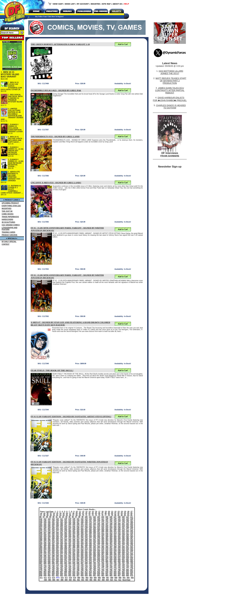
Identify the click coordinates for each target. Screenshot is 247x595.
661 (123, 559)
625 (69, 558)
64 (63, 515)
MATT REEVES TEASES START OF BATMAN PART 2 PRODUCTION (171, 80)
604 (78, 556)
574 (49, 554)
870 (131, 575)
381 (106, 538)
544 (115, 550)
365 (41, 538)
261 (86, 529)
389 (45, 540)
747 (98, 566)
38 (73, 513)
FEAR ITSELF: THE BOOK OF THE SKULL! (52, 370)
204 (41, 526)
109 (123, 517)
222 (115, 526)
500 (123, 547)
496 (106, 547)
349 (69, 536)
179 (127, 522)
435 (45, 543)
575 (53, 554)
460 (53, 545)
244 (111, 527)
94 (66, 517)
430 (119, 542)
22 (115, 511)
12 (83, 511)
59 (47, 515)
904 (86, 580)
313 (111, 533)
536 (82, 550)
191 (82, 524)
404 (106, 540)
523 (123, 549)
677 (94, 561)
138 (53, 520)
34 (60, 513)
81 (118, 515)
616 (127, 556)
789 (82, 570)
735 (49, 566)
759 (53, 568)
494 (98, 547)
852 (57, 575)
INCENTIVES (6, 208)
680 (106, 561)
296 (41, 533)
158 (41, 522)
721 (86, 565)
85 (131, 515)
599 (57, 556)
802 (41, 572)
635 (111, 558)
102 (94, 517)
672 (74, 561)
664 (41, 561)
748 (102, 566)
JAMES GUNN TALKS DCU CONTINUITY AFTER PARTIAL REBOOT (169, 90)
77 (105, 515)
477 (123, 545)
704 (111, 563)
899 (66, 580)
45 (96, 513)
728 (115, 565)
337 (115, 535)
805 (53, 572)
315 (119, 533)
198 (111, 524)
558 (78, 552)
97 (76, 517)
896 (53, 580)
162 (57, 522)
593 (127, 554)
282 (78, 531)
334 (102, 535)
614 (119, 556)
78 (109, 515)
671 (69, 561)
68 (76, 515)
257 (69, 529)
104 (102, 517)
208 (57, 526)
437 (53, 543)
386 (127, 538)
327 (74, 535)
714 (57, 565)
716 (65, 565)
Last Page (49, 511)
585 (94, 554)
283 (82, 531)
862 (98, 575)
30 (47, 513)
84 (128, 515)
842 (111, 574)
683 (119, 561)
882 (87, 578)
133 (127, 519)
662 (127, 559)
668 (57, 561)
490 (82, 547)
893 (132, 578)
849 (45, 575)
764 (74, 568)
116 (57, 519)
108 (119, 517)
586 (98, 554)
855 (69, 575)
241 (98, 527)
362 (123, 536)
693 (65, 563)
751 (115, 566)
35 (63, 513)
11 (80, 511)
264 (98, 529)
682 (115, 561)
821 (119, 572)
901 (74, 580)
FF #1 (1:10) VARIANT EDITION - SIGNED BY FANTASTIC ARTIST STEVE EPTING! (71, 416)
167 (78, 522)
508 (61, 549)
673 (78, 561)
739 (65, 566)
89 (50, 517)
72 (89, 515)
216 (90, 526)
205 (45, 526)
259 (78, 529)
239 (90, 527)
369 (57, 538)
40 (80, 513)
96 (73, 517)
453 (119, 543)
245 (115, 527)
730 (123, 565)
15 (93, 511)
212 (74, 526)
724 (98, 565)
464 (69, 545)
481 (45, 547)
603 (74, 556)
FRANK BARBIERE (169, 156)
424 (94, 542)
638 (123, 558)
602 (69, 556)
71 (86, 515)
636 (115, 558)
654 (94, 559)
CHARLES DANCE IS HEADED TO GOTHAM (171, 106)
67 (73, 515)
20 (109, 511)
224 (123, 526)
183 (49, 524)
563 (98, 552)
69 (80, 515)
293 (123, 531)
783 (57, 570)
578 (65, 554)
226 (131, 526)
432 (127, 542)
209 (61, 526)
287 (98, 531)
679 (102, 561)
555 (65, 552)
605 (82, 556)
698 (86, 563)
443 (78, 543)
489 (78, 547)
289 (106, 531)
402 (98, 540)
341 (131, 535)
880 (78, 578)
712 (49, 565)
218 (98, 526)
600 (61, 556)
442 (74, 543)
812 (82, 572)
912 (119, 580)
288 (102, 531)
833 (74, 574)
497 (111, 547)
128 (106, 519)
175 (111, 522)
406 (115, 540)
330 (86, 535)
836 (86, 574)
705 (115, 563)
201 (123, 524)
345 (53, 536)
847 (131, 574)
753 (123, 566)
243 (106, 527)
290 (111, 531)
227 (41, 527)
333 (98, 535)
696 (78, 563)
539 (94, 550)
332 (94, 535)
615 (123, 556)
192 (86, 524)
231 (57, 527)
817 (102, 572)
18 (102, 511)
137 (49, 520)
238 (86, 527)
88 (47, 517)
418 (69, 542)
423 (90, 542)
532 (65, 550)
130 (115, 519)
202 (127, 524)
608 (94, 556)
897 (58, 580)
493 (94, 547)
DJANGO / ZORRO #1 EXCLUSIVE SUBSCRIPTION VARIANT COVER (15, 128)
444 (82, 543)
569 (123, 552)
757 (45, 568)
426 (102, 542)
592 (123, 554)
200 (119, 524)
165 (69, 522)
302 (65, 533)
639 (127, 558)
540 (98, 550)
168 (82, 522)
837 (90, 574)
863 (102, 575)
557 (74, 552)
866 (115, 575)
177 (119, 522)
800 (127, 570)
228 (45, 527)
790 (86, 570)
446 (90, 543)
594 (131, 554)
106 (111, 517)
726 (106, 565)
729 (119, 565)
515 (90, 549)
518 (102, 549)
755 (131, 566)
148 (94, 520)
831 (65, 574)
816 (98, 572)
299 (53, 533)
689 (49, 563)
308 (90, 533)
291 (115, 531)
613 (115, 556)
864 (106, 575)
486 (65, 547)
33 (57, 513)
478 (127, 545)
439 (61, 543)
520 (111, 549)
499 (119, 547)
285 (90, 531)
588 (106, 554)
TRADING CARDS (8, 232)
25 (125, 511)
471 (98, 545)
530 (57, 550)
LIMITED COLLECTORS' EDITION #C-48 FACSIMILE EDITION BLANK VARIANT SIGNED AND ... (12, 114)
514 (86, 549)
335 (106, 535)
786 (69, 570)
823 (127, 572)
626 (74, 558)
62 (57, 515)
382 (111, 538)
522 (119, 549)
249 (131, 527)
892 (128, 578)
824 (131, 572)
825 (41, 574)
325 (65, 535)
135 (41, 520)
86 (40, 517)
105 (106, 517)
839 (98, 574)
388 (41, 540)
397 (78, 540)
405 (111, 540)
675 (86, 561)
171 (94, 522)
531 (61, 550)
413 (49, 542)
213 (78, 526)
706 (119, 563)
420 (78, 542)
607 (90, 556)
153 (115, 520)
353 (86, 536)
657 (106, 559)
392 (57, 540)
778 (131, 568)
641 (41, 559)
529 (53, 550)
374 (78, 538)
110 (127, 517)
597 (49, 556)
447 (94, 543)
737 (57, 566)
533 (69, 550)
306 (82, 533)
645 (57, 559)
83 (125, 515)
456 (131, 543)
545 (119, 550)
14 (89, 511)
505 (49, 549)
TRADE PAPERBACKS (10, 217)
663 (131, 559)
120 (74, 519)
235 (74, 527)
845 (123, 574)
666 (49, 561)
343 (45, 536)
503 (41, 549)
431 (123, 542)
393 (61, 540)
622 (57, 558)
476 (119, 545)
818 (106, 572)
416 (61, 542)
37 (70, 513)
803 (45, 572)
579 (69, 554)
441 (69, 543)
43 (89, 513)
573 (45, 554)
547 (127, 550)
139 (57, 520)
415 (57, 542)
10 (77, 511)
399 (86, 540)
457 (41, 545)
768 (90, 568)
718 (74, 565)
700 (94, 563)
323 (57, 535)
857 (78, 575)
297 (45, 533)
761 (61, 568)
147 (90, 520)
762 (65, 568)
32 (54, 513)
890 (120, 578)
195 (98, 524)
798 (119, 570)
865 (111, 575)
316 (123, 533)
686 (131, 561)
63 (60, 515)
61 (54, 515)
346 (57, 536)
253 (53, 529)
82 (122, 515)
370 (61, 538)
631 (94, 558)
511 (74, 549)
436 (49, 543)
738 (61, 566)
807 (61, 572)
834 (78, 574)
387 (131, 538)
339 (123, 535)
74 (96, 515)
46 (99, 513)
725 (102, 565)
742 (78, 566)
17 (99, 511)
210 (65, 526)
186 (61, 524)
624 (65, 558)
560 (86, 552)
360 (115, 536)
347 (61, 536)
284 (86, 531)
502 (131, 547)
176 (115, 522)
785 (65, 570)
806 (57, 572)
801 (131, 570)
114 (49, 519)
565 (106, 552)
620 (49, 558)
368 (53, 538)
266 (106, 529)
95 (69, 517)
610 (102, 556)
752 (119, 566)
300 (57, 533)
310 (98, 533)
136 (45, 520)
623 (61, 558)
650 (78, 559)
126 (98, 519)
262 (90, 529)
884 (95, 578)
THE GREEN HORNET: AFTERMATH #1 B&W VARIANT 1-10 (60, 44)
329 (82, 535)
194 (94, 524)
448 (98, 543)
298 (49, 533)
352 (82, 536)
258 (74, 529)
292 (119, 531)
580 (74, 554)
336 (111, 535)
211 (69, 526)
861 (94, 575)
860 (90, 575)
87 (44, 517)
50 (112, 513)
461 (57, 545)
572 (41, 554)
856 (74, 575)
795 (106, 570)
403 (102, 540)
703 (106, 563)
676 (90, 561)
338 (119, 535)
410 (131, 540)
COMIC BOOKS (8, 214)
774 (115, 568)
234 (69, 527)
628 (82, 558)
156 (127, 520)
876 (62, 578)
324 (61, 535)
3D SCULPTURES (8, 222)
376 (86, 538)
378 (94, 538)
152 (111, 520)
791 (90, 570)
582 (82, 554)
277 (57, 531)
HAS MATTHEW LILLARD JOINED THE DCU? (171, 72)
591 (119, 554)
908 (103, 580)
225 (127, 526)
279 (65, 531)
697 (82, 563)
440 (65, 543)
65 (67, 515)
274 (45, 531)
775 (119, 568)
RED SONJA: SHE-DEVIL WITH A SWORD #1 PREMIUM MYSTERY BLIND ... (15, 99)
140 (61, 520)
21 (112, 511)
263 (94, 529)
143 (74, 520)
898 (62, 580)
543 (111, 550)
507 (57, 549)
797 (115, 570)
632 (98, 558)
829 (57, 574)
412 (45, 542)
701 (98, 563)
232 (61, 527)
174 (106, 522)
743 (82, 566)
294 (127, 531)
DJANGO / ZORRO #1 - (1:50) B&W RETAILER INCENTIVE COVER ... (15, 162)
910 (111, 580)
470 (94, 545)
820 (115, 572)
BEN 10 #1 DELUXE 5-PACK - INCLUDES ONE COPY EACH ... (15, 139)
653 (90, 559)
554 (61, 552)
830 (61, 574)
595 (41, 556)
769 (94, 568)
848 (41, 575)
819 (111, 572)
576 (57, 554)
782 (53, 570)
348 (65, 536)
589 (111, 554)
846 (127, 574)
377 (90, 538)
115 (53, 519)
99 (82, 517)
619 (45, 558)
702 (102, 563)
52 (118, 513)
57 (41, 515)
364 (131, 536)
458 (45, 545)
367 (49, 538)
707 (123, 563)
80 (115, 515)
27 (131, 511)
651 (82, 559)
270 (123, 529)
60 (51, 515)
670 (65, 561)
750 (111, 566)
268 (115, 529)
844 (119, 574)
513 (82, 549)
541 (102, 550)
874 (53, 578)
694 (69, 563)
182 (45, 524)
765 (78, 568)
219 (102, 526)
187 (65, 524)
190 (78, 524)
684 (123, 561)
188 (69, 524)
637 (119, 558)
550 (45, 552)
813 (86, 572)
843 (115, 574)
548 (131, 550)
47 (102, 513)
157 (131, 520)
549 (41, 552)
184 (53, 524)
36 (67, 513)
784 (61, 570)
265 (102, 529)
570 (127, 552)
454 (123, 543)
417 (65, 542)
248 (127, 527)
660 (119, 559)
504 (45, 549)
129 (111, 519)
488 (74, 547)
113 (45, 519)
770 (98, 568)
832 (69, 574)
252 (49, 529)
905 (90, 580)
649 (74, 559)
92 (60, 517)
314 (115, 533)
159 (45, 522)
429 (115, 542)
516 (94, 549)
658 (111, 559)
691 (57, 563)
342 (41, 536)
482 (49, 547)
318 (131, 533)
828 (53, 574)
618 (41, 558)
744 (86, 566)
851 (53, 575)
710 (41, 565)
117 (61, 519)
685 (127, 561)
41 (83, 513)
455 (127, 543)
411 (41, 542)
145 (82, 520)
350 (74, 536)
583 (86, 554)
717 (69, 565)
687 (41, 563)
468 (86, 545)
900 (70, 580)
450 (106, 543)
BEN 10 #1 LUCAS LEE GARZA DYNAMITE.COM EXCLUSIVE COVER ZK (11, 85)
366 (45, 538)
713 (53, 565)
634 (106, 558)
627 (78, 558)
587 (102, 554)
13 (86, 511)
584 (90, 554)
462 (61, 545)
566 (111, 552)
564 (102, 552)
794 (102, 570)
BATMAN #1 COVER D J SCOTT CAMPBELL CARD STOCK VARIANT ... (12, 189)
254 (57, 529)
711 (45, 565)
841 (106, 574)
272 (131, 529)
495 (102, 547)
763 (69, 568)
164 (65, 522)
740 (69, 566)
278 (61, 531)
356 (98, 536)
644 (53, 559)
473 (106, 545)
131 (119, 519)
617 (131, 556)
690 (53, 563)
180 (131, 522)
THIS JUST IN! (7, 211)
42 (86, 513)
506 (53, 549)
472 (102, 545)
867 (119, 575)
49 (109, 513)
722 (90, 565)
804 (49, 572)
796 (111, 570)
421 (82, 542)
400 (90, 540)
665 (45, 561)
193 (90, 524)
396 (74, 540)
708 (127, 563)
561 (90, 552)
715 (61, 565)
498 (115, 547)
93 (63, 517)
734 (45, 566)
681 (111, 561)
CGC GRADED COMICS (11, 225)
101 (90, 517)
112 (41, 519)
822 (123, 572)
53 (122, 513)
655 (98, 559)
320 (45, 535)
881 (82, 578)
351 (78, 536)
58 (44, 515)
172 (98, 522)
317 (127, 533)
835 (82, 574)
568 (119, 552)
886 (103, 578)
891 (124, 578)
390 (49, 540)
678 (98, 561)
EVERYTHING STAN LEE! (11, 206)
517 (98, 549)
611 (106, 556)
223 (119, 526)
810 (74, 572)
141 (65, 520)
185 (57, 524)
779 (41, 570)
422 (86, 542)
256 (65, 529)
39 (76, 513)
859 (86, 575)
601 (65, 556)
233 (65, 527)
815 (94, 572)
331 (90, 535)
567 (115, 552)
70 (83, 515)
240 (94, 527)
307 (86, 533)
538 (90, 550)
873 (49, 578)
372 (69, 538)
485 (61, 547)
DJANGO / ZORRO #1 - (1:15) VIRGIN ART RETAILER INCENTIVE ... (15, 150)
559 (82, 552)
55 (128, 513)
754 (127, 566)
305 (78, 533)
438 (57, 543)
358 (106, 536)
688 (45, 563)
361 (119, 536)
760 (57, 568)
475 (115, 545)
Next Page (126, 580)
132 (123, 519)
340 (127, 535)
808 (65, 572)
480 (41, 547)
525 (131, 549)
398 (82, 540)
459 (49, 545)
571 (131, 552)
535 (78, 550)
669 (61, 561)
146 (86, 520)
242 (102, 527)
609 (98, 556)
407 (119, 540)
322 (53, 535)
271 (127, 529)
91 (57, 517)
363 (127, 536)
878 (70, 578)
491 (86, 547)
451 (111, 543)
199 (115, 524)
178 (123, 522)
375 (82, 538)
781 (49, 570)
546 (123, 550)
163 (61, 522)
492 (90, 547)
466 (78, 545)
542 (106, 550)
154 (119, 520)
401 (94, 540)
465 (74, 545)
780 (45, 570)
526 (41, 550)
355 (94, 536)
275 (49, 531)
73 (93, 515)
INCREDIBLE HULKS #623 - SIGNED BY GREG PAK (56, 90)
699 (90, 563)
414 (53, 542)
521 (115, 549)
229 (49, 527)
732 (131, 565)
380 (102, 538)
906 (95, 580)
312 (106, 533)
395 (69, 540)
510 (69, 549)
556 (69, 552)
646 (61, 559)
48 (105, 513)
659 (115, 559)
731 (127, 565)
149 (98, 520)
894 (45, 580)
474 (111, 545)
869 (127, 575)
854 (65, 575)
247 (123, 527)
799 (123, 570)
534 (74, 550)
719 (78, 565)
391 (53, 540)
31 (51, 513)
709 (131, 563)
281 (74, 531)
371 (65, 538)
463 (65, 545)
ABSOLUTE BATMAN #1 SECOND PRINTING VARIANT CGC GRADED (14, 176)
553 (57, 552)
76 (102, 515)
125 (94, 519)
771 (102, 568)
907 (99, 580)
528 (49, 550)
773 (111, 568)
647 (65, 559)
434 (41, 543)
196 (102, 524)
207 (53, 526)
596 (45, 556)
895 (49, 580)
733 (41, 566)
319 (41, 535)
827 (49, 574)
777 (127, 568)
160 (49, 522)
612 (111, 556)
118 (65, 519)
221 (111, 526)
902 (78, 580)
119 (69, 519)
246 (119, 527)
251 (45, 529)
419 (74, 542)
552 (53, 552)
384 (119, 538)
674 (82, 561)
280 (69, 531)
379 (98, 538)
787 (74, 570)
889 (115, 578)
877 (66, 578)
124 (90, 519)
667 (53, 561)
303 (69, 533)
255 (61, 529)
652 (86, 559)
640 (131, 558)
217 (94, 526)
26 (128, 511)
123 (86, 519)
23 (118, 511)
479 (131, 545)
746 (94, 566)
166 (74, 522)
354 (90, 536)
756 (41, 568)
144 (78, 520)
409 (127, 540)
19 (106, 511)
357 (102, 536)
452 (115, 543)
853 (61, 575)
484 (57, 547)
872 (45, 578)
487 (69, 547)
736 (53, 566)
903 (82, 580)
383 (115, 538)
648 (69, 559)
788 (78, 570)
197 (106, 524)
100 (86, 517)
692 (61, 563)
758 (49, 568)
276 (53, 531)
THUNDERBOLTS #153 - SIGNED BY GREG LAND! (55, 136)
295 (131, 531)
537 (86, 550)
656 (102, 559)
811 (78, 572)
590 (115, 554)
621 (53, 558)
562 (94, 552)
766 (82, 568)
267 (111, 529)
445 (86, 543)
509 (65, 549)
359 (111, 536)
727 (111, 565)
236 (78, 527)
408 (123, 540)
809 (69, 572)
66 (70, 515)
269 (119, 529)
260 (82, 529)
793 (98, 570)
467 (82, 545)
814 (90, 572)
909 (107, 580)
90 (53, 517)
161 (53, 522)
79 (112, 515)
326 (69, 535)
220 (106, 526)
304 (74, 533)
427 (106, 542)
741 (74, 566)
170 (90, 522)
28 (41, 513)
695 (74, 563)
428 (111, 542)
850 (49, 575)
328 (78, 535)
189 (74, 524)
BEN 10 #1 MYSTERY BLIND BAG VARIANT (10, 74)
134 (131, 519)
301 (61, 533)
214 (82, 526)
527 (45, 550)
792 (94, 570)
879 (74, 578)
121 (78, 519)
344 (49, 536)
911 (115, 580)
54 (125, 513)
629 (86, 558)
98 (79, 517)
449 (102, 543)
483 (53, 547)
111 (131, 517)
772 (106, 568)
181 (41, 524)
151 (106, 520)
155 (123, 520)
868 (123, 575)
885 (99, 578)
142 (69, 520)
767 (86, 568)
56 (131, 513)
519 (106, 549)
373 (74, 538)
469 (90, 545)
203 (131, 524)
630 (90, 558)
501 (127, 547)
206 (49, 526)
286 (94, 531)
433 (131, 542)
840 (102, 574)
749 (106, 566)
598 (53, 556)
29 (44, 513)
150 (102, 520)
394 (65, 540)
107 (115, 517)
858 (82, 575)
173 (102, 522)
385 (123, 538)
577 (61, 554)
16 (96, 511)
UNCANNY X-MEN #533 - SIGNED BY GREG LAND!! (56, 182)
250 (41, 529)
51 (115, 513)
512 (78, 549)
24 (122, 511)
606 (86, 556)
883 (91, 578)
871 (41, 578)
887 (107, 578)
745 (90, 566)
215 (86, 526)
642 (45, 559)
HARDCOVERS (7, 219)
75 (99, 515)
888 (111, 578)
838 (94, 574)
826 (45, 574)
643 (49, 559)
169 (86, 522)
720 (82, 565)
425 (98, 542)
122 (82, 519)
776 (123, 568)
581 (78, 554)
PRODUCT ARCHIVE (9, 235)
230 (53, 527)
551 (49, 552)
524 (127, 549)
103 (98, 517)
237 (82, 527)
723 (94, 565)
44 (93, 513)
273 (41, 531)
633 (102, 558)
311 (102, 533)
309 (94, 533)
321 (49, 535)
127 (102, 519)
